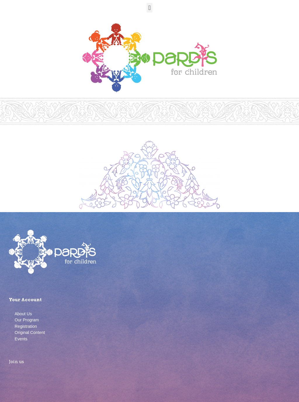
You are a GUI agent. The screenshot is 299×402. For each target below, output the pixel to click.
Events (21, 339)
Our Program (27, 320)
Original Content (30, 332)
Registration (26, 326)
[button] (149, 8)
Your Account (25, 299)
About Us (23, 313)
